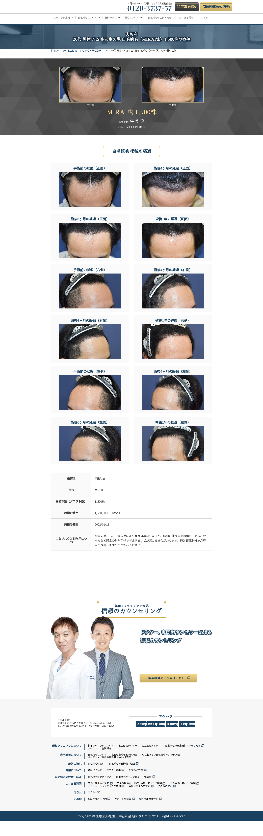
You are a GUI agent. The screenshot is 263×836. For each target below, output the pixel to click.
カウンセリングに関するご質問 (104, 800)
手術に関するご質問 (139, 800)
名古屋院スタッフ (151, 760)
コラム (204, 17)
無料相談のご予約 (97, 813)
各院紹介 (106, 763)
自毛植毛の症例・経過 (159, 17)
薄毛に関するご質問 (98, 798)
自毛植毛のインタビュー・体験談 (133, 791)
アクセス (92, 763)
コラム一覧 (94, 807)
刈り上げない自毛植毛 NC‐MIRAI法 (161, 769)
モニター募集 (114, 784)
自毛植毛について (97, 769)
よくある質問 (186, 17)
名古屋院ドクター (127, 760)
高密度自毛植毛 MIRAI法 (124, 769)
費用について (95, 784)
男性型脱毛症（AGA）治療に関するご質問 (139, 798)
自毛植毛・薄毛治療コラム (96, 50)
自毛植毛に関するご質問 (183, 798)
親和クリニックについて (101, 760)
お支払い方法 (136, 784)
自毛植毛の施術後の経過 (122, 778)
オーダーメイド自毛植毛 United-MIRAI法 (109, 772)
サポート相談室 (123, 813)
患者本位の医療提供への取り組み (182, 760)
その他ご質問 (165, 800)
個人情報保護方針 (148, 813)
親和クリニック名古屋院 (64, 50)
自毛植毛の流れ (96, 778)
